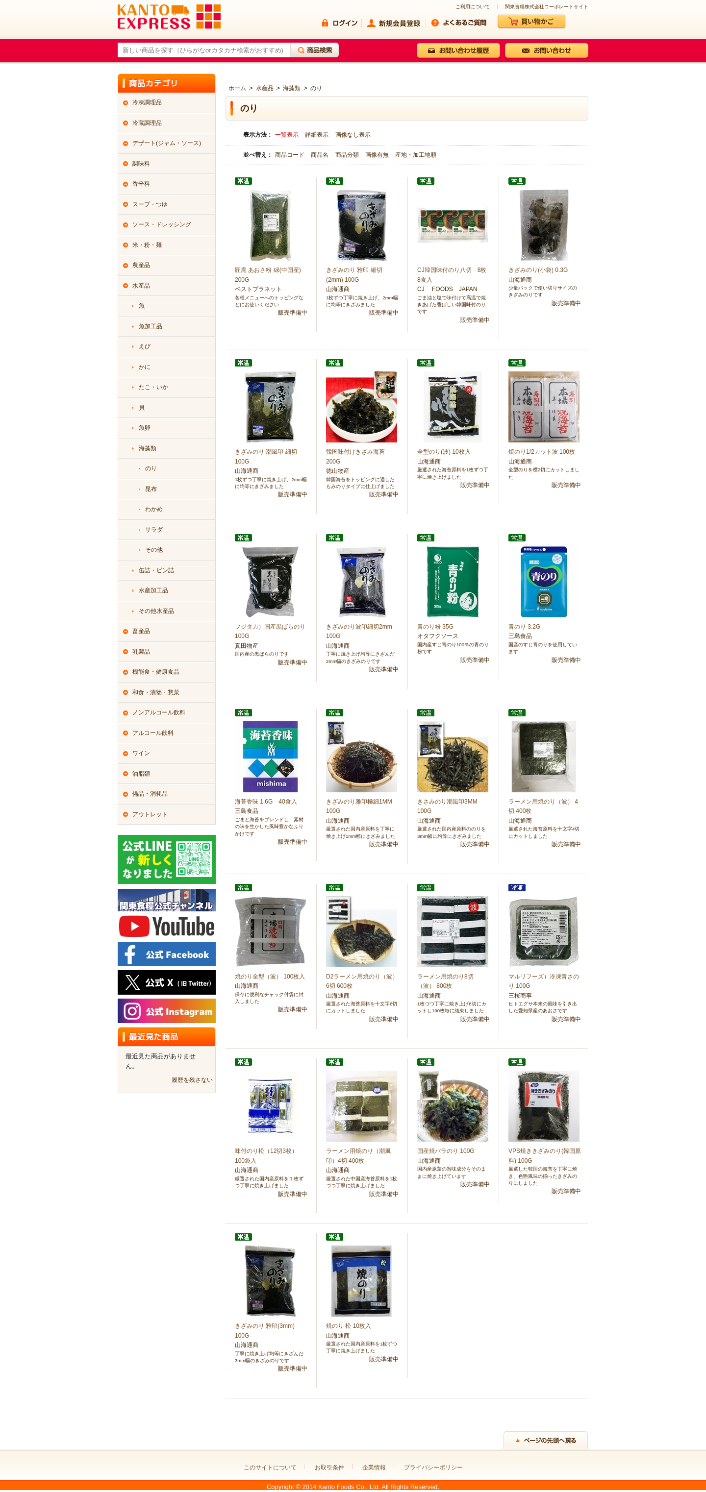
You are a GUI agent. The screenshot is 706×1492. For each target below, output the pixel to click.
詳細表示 (316, 134)
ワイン (141, 753)
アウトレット (150, 814)
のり (316, 88)
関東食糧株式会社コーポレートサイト (546, 6)
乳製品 (141, 651)
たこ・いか (153, 387)
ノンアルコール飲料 (158, 712)
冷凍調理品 (147, 102)
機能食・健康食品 (155, 671)
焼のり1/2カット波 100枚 (541, 451)
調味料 (141, 163)
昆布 (151, 489)
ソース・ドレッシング (161, 224)
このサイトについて (270, 1467)
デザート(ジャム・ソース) (166, 143)
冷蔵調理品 (147, 123)
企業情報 (374, 1467)
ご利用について (472, 6)
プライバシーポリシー (433, 1467)
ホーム (237, 88)
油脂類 (141, 773)
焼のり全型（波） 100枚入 (270, 976)
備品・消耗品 (150, 793)
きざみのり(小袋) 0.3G (538, 270)
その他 (154, 549)
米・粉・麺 (147, 245)
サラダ (154, 529)
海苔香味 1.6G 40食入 (266, 801)
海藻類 (292, 88)
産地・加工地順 (415, 154)
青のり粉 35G (435, 626)
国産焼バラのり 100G (446, 1151)
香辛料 (141, 183)
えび (145, 346)
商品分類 (347, 154)
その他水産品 (156, 611)
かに (145, 367)
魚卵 (145, 427)
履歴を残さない (192, 1079)
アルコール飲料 (153, 733)
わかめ (154, 509)
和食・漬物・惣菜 (155, 692)
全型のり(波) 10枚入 (444, 451)
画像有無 (377, 154)
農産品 (141, 265)
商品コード (290, 154)
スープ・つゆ (150, 204)
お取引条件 (329, 1467)
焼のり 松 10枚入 (348, 1325)
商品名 (320, 154)
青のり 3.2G (524, 626)
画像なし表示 (353, 134)
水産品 (265, 88)
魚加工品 (150, 326)
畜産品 (141, 631)
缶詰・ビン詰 (156, 570)
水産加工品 (153, 590)
